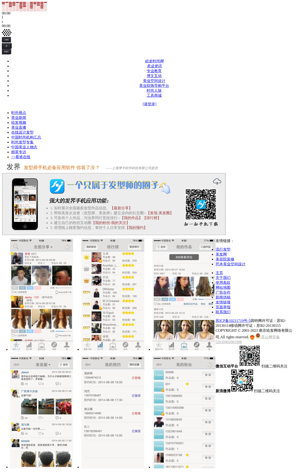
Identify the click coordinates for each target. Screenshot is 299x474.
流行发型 (223, 249)
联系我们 (223, 312)
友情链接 (223, 302)
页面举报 (223, 307)
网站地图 (223, 287)
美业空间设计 (154, 81)
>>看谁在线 (20, 157)
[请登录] (150, 104)
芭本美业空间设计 (231, 264)
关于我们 (223, 278)
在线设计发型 (22, 132)
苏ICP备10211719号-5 (233, 321)
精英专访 (18, 152)
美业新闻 (18, 118)
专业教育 (154, 71)
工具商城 (154, 95)
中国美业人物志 (24, 147)
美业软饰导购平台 (154, 86)
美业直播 (18, 127)
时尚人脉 (154, 91)
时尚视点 (18, 113)
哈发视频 (18, 123)
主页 (219, 273)
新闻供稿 (223, 297)
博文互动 (154, 76)
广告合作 (223, 292)
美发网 (221, 254)
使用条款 (223, 283)
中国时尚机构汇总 (26, 137)
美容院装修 (225, 259)
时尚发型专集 (22, 142)
